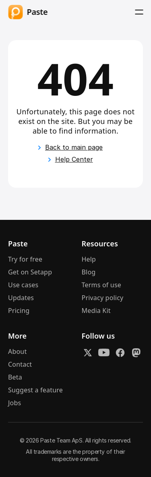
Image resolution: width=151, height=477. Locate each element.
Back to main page (74, 147)
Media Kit (96, 311)
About (17, 352)
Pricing (18, 311)
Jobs (14, 403)
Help (89, 260)
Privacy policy (103, 298)
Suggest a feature (35, 390)
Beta (15, 377)
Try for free (25, 260)
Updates (21, 298)
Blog (89, 272)
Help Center (74, 159)
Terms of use (102, 285)
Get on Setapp (30, 272)
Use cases (23, 285)
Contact (20, 365)
